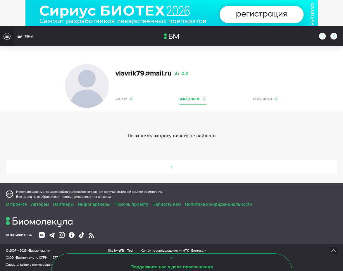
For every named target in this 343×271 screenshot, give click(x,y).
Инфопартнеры (94, 204)
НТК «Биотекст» (194, 250)
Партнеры (63, 204)
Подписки (265, 99)
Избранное (193, 99)
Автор (124, 99)
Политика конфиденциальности (218, 204)
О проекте (16, 204)
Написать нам (166, 204)
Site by (121, 250)
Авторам (40, 204)
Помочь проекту (131, 204)
